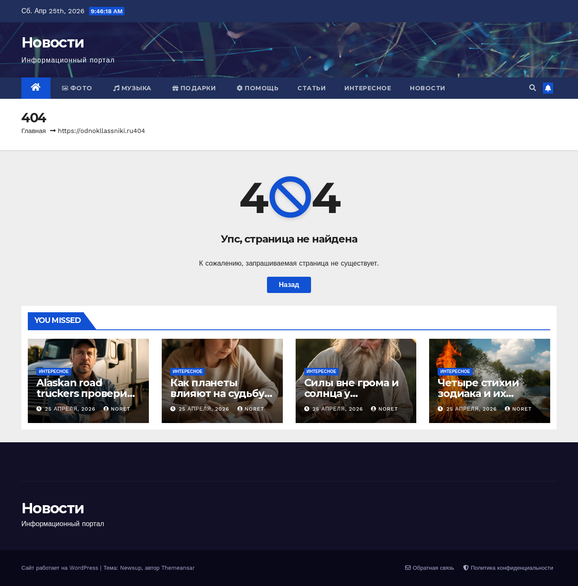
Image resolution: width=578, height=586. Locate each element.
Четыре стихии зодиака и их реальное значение (490, 393)
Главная (33, 131)
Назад (289, 285)
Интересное (367, 88)
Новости (52, 42)
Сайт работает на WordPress (60, 568)
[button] (532, 88)
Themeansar (178, 568)
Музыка (132, 88)
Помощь (258, 88)
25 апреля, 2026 (71, 409)
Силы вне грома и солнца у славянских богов (351, 393)
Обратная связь (429, 568)
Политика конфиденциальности (508, 568)
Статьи (311, 88)
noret (117, 409)
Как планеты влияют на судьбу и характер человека (222, 393)
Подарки (194, 88)
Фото (77, 88)
